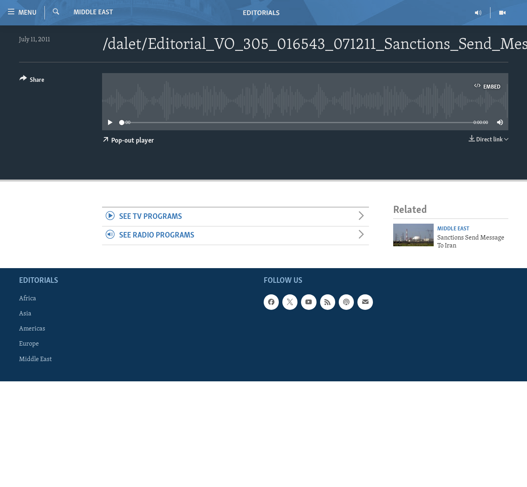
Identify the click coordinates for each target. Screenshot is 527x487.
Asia (25, 314)
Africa (27, 299)
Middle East (93, 12)
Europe (29, 344)
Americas (32, 329)
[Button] (31, 81)
